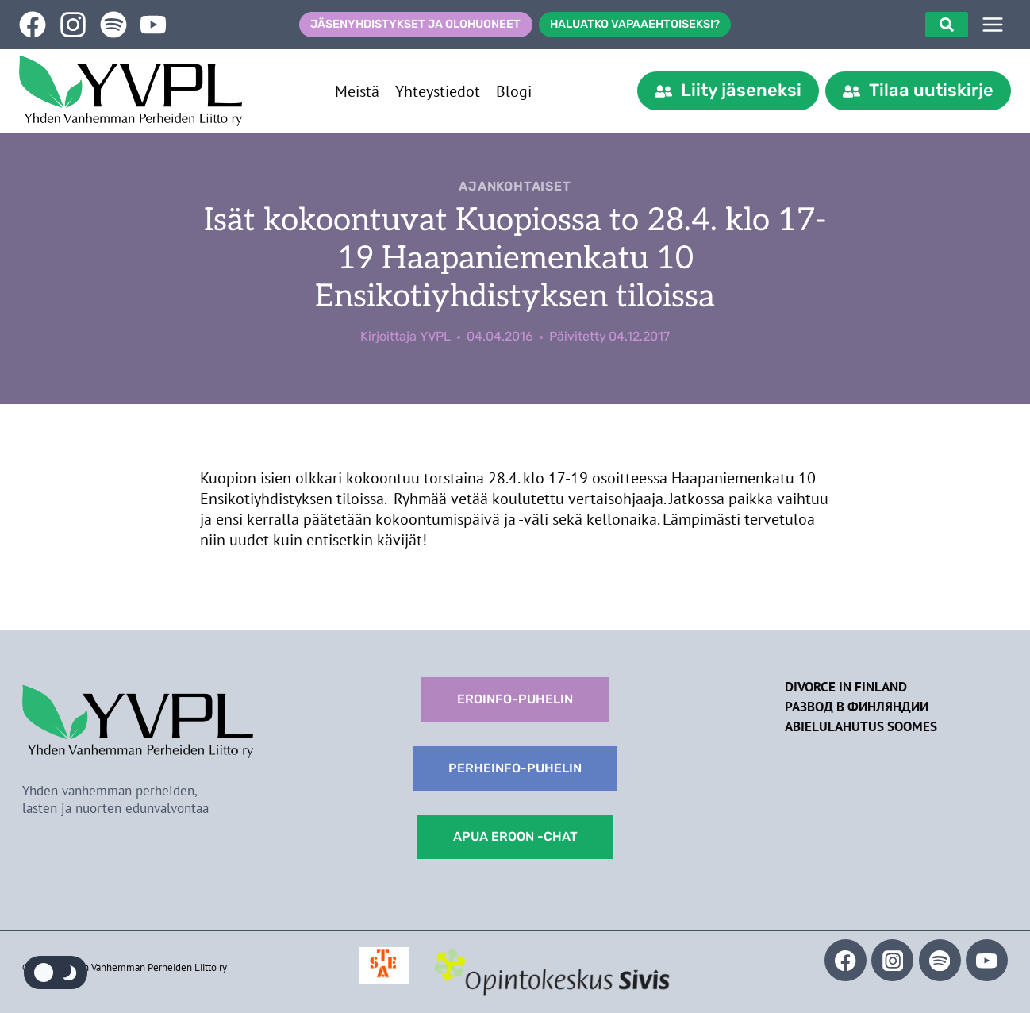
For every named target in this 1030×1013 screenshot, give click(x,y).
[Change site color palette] (55, 972)
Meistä (357, 91)
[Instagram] (892, 960)
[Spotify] (940, 960)
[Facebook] (845, 960)
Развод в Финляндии (856, 706)
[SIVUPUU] (992, 24)
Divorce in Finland (846, 686)
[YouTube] (987, 960)
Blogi (514, 91)
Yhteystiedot (437, 91)
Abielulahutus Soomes (861, 726)
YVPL (435, 336)
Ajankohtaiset (515, 186)
